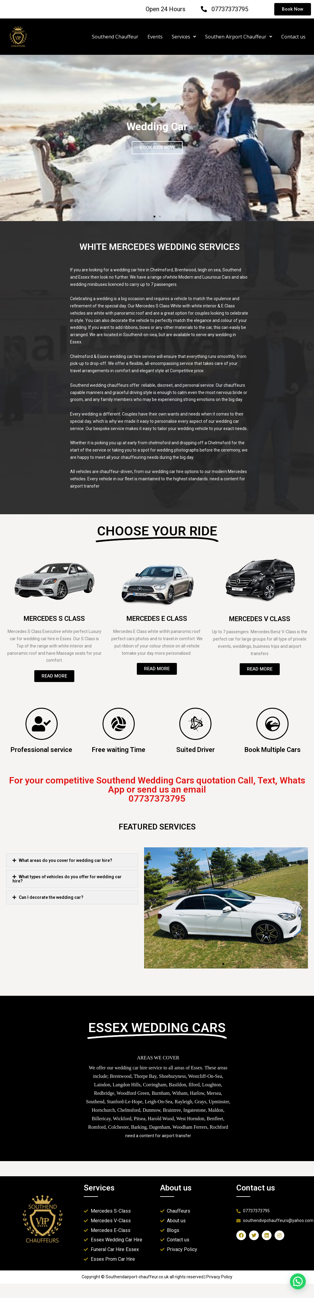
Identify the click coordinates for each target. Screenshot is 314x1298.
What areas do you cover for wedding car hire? (65, 860)
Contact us (293, 36)
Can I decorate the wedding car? (51, 897)
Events (155, 36)
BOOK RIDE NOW (157, 147)
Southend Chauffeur (115, 36)
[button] (154, 216)
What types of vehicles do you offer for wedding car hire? (67, 878)
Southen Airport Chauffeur (238, 36)
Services (184, 36)
